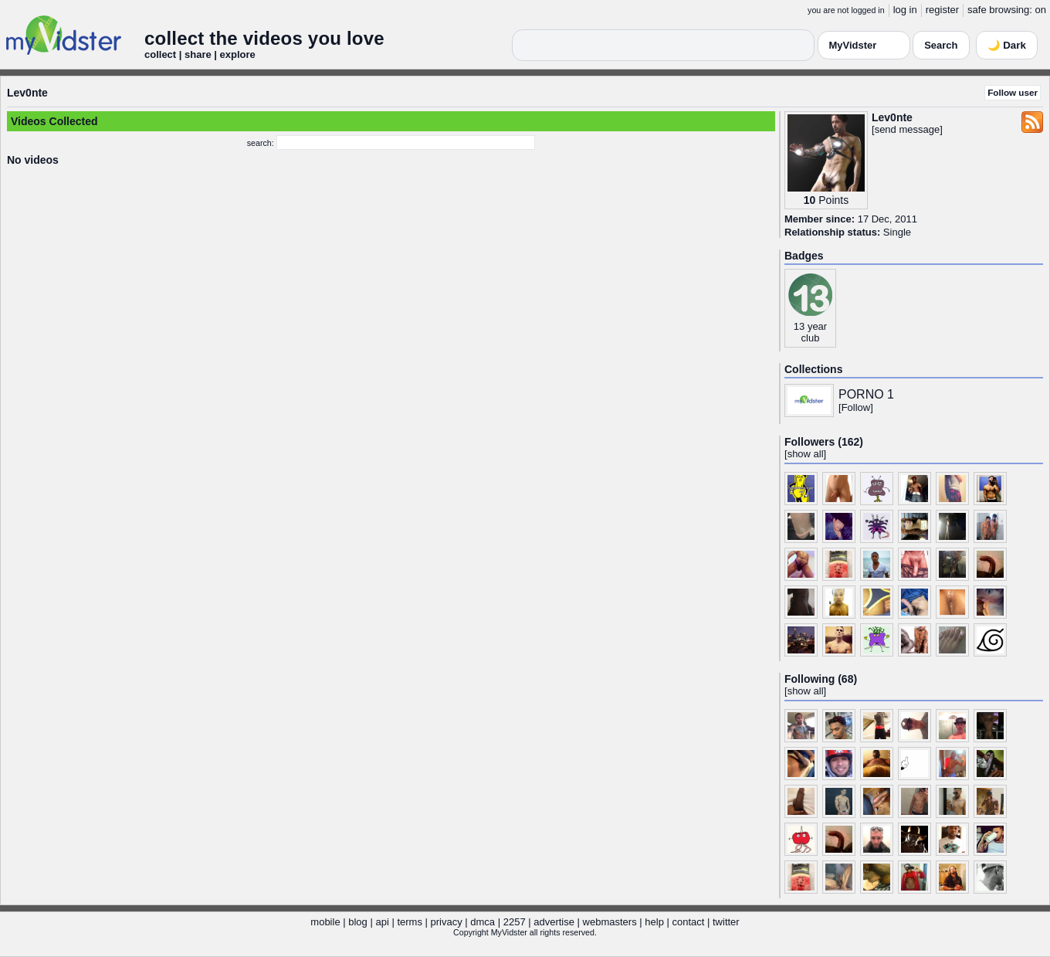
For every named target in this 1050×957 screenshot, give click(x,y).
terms (409, 922)
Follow (856, 407)
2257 (514, 922)
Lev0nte (27, 93)
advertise (553, 922)
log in (905, 9)
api (381, 922)
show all (806, 454)
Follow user (1012, 92)
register (942, 9)
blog (358, 922)
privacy (446, 922)
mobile (325, 922)
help (654, 922)
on (1040, 9)
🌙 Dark (1006, 45)
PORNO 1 (866, 394)
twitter (726, 922)
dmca (482, 922)
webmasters (610, 922)
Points (833, 200)
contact (688, 922)
